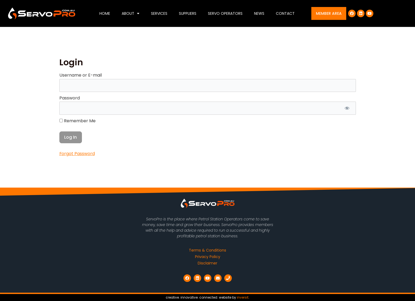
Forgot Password (77, 154)
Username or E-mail (80, 75)
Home (104, 13)
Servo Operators (225, 13)
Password (69, 98)
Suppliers (187, 13)
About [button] (130, 13)
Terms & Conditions (207, 250)
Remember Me (77, 121)
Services (159, 13)
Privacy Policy (207, 256)
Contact (285, 13)
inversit (242, 297)
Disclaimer (207, 263)
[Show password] (347, 108)
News (259, 13)
